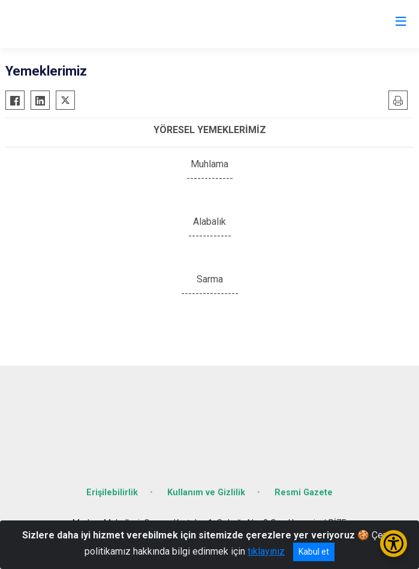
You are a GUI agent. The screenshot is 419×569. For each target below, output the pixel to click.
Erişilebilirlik (112, 492)
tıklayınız (266, 551)
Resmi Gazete (304, 492)
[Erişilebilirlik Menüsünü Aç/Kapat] (393, 543)
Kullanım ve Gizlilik (206, 492)
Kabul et (314, 551)
